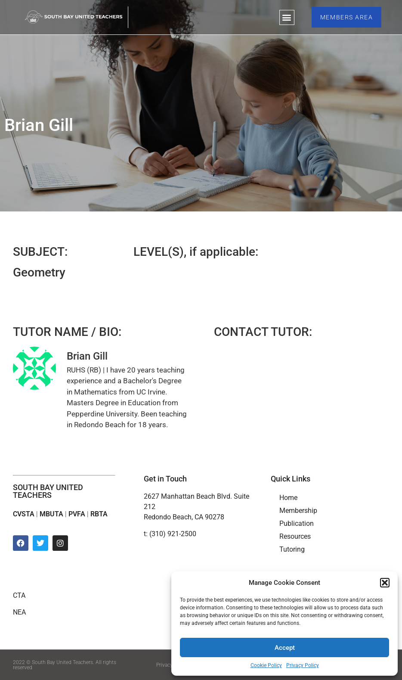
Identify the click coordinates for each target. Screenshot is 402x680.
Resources (295, 536)
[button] (384, 582)
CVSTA (23, 514)
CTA (19, 595)
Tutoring (292, 549)
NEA (19, 612)
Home (288, 498)
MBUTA (51, 514)
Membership (298, 510)
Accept (285, 648)
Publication (296, 523)
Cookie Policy (266, 665)
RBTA (99, 514)
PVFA (76, 514)
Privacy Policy (302, 665)
